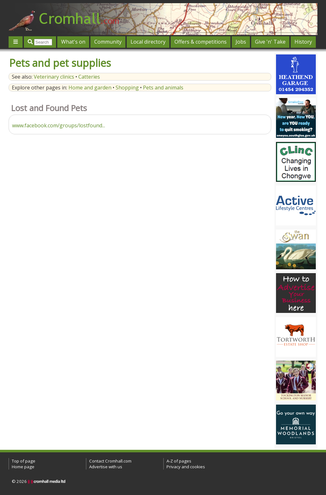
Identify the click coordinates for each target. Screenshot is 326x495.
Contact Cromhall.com (110, 461)
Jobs (241, 41)
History (303, 41)
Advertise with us (105, 467)
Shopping (127, 87)
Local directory (148, 41)
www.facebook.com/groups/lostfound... (58, 125)
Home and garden (89, 87)
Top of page (23, 461)
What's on (73, 41)
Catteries (89, 76)
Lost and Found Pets (49, 108)
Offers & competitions (200, 41)
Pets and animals (163, 87)
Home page (23, 467)
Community (108, 41)
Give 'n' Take (270, 41)
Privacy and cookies (186, 467)
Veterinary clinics (54, 76)
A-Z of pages (179, 461)
